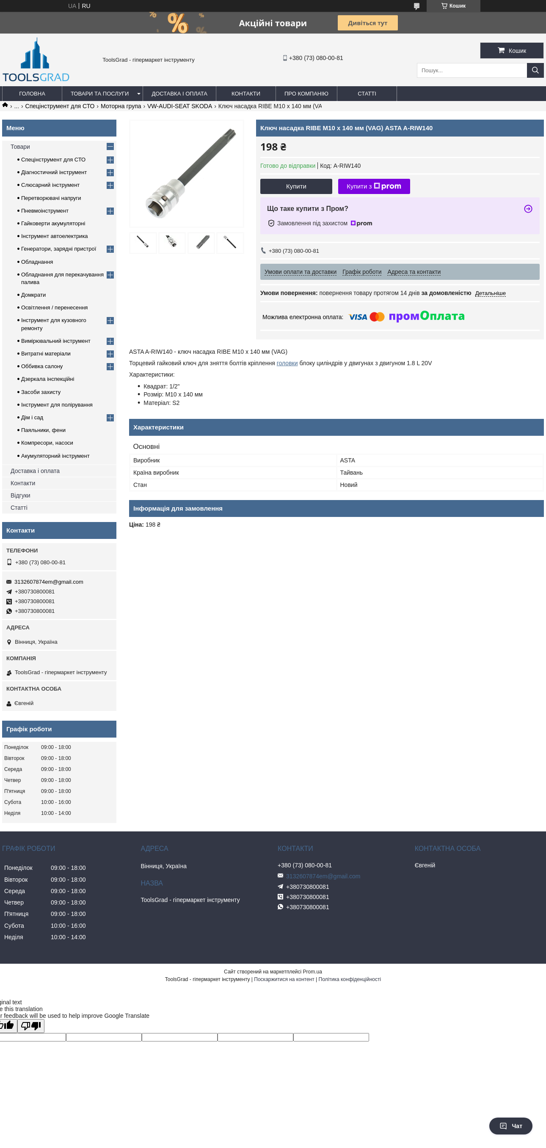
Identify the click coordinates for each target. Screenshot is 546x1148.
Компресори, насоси (47, 443)
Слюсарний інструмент (50, 185)
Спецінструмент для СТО (60, 106)
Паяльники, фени (43, 430)
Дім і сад (32, 417)
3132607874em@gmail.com (48, 582)
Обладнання (37, 262)
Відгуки (20, 495)
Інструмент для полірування (57, 405)
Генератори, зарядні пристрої (58, 249)
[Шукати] (535, 70)
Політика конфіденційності (350, 979)
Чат (510, 1126)
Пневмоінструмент (45, 211)
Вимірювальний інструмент (56, 341)
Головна (32, 93)
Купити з (374, 186)
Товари (20, 146)
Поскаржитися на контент (284, 979)
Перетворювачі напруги (51, 198)
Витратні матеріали (46, 353)
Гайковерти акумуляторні (53, 223)
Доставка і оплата (179, 93)
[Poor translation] (30, 1026)
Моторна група (121, 106)
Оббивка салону (42, 366)
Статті (367, 93)
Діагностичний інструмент (54, 172)
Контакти (246, 93)
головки (287, 363)
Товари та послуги (100, 93)
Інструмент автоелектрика (54, 236)
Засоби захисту (41, 392)
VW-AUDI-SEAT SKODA (179, 106)
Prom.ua (312, 972)
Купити (296, 186)
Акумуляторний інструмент (55, 456)
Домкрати (33, 295)
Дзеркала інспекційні (47, 379)
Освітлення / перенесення (54, 307)
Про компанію (306, 93)
